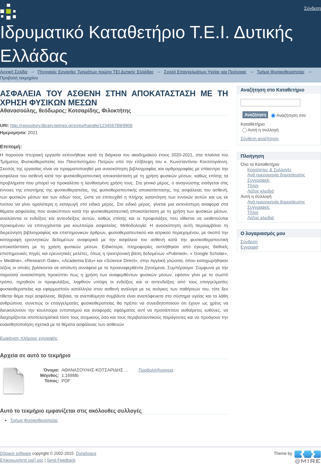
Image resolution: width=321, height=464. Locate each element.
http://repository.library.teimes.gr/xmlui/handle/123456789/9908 (71, 125)
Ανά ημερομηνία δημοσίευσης (276, 174)
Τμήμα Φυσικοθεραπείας (281, 71)
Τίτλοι (252, 185)
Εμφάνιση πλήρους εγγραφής (28, 338)
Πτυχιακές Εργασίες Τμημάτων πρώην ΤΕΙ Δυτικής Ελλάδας (96, 71)
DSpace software (15, 453)
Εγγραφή (249, 247)
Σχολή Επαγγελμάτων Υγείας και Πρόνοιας (205, 71)
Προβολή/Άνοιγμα (156, 369)
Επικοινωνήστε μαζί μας (22, 460)
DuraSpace (86, 453)
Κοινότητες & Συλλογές (269, 169)
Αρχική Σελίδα (13, 71)
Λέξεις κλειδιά (260, 191)
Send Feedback (61, 460)
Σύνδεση (312, 8)
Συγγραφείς (258, 180)
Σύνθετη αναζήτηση (260, 138)
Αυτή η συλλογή (260, 129)
